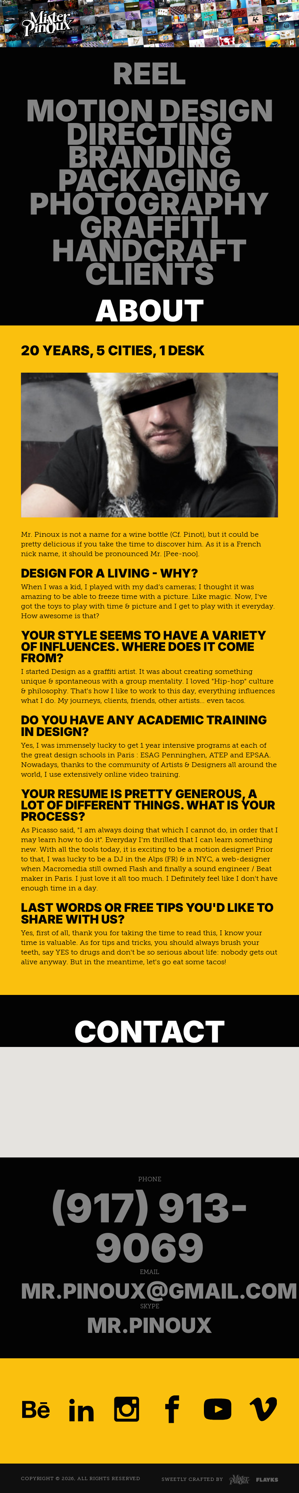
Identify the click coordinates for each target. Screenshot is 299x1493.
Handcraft (149, 251)
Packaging (149, 180)
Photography (149, 204)
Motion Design (149, 111)
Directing (149, 134)
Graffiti (149, 227)
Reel (149, 73)
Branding (149, 157)
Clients (149, 274)
